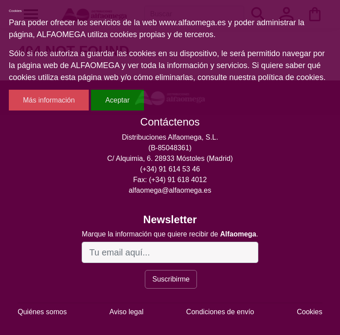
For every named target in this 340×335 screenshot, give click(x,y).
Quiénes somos (42, 312)
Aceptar (117, 100)
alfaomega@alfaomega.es (169, 190)
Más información (49, 100)
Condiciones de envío (220, 312)
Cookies (309, 312)
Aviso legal (127, 312)
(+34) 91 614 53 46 (170, 169)
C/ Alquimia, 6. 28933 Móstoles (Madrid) (170, 158)
